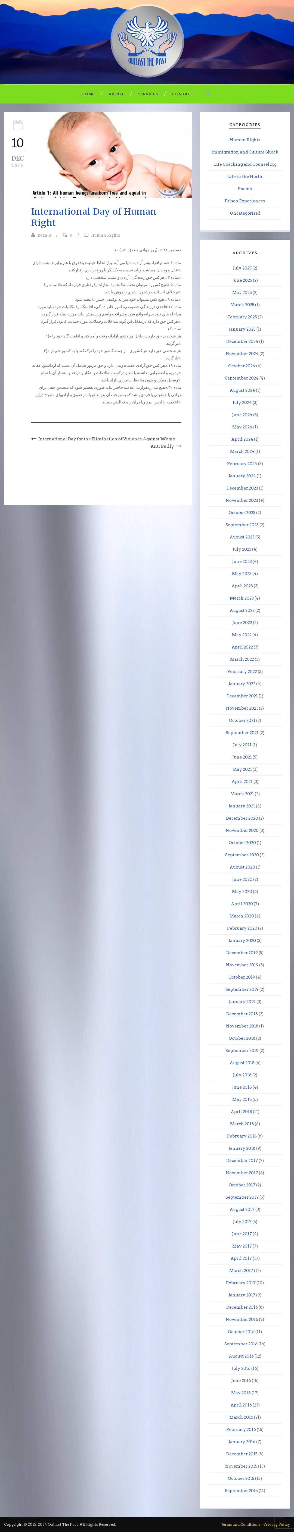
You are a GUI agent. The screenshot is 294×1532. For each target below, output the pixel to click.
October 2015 (241, 1478)
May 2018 (242, 1099)
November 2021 (242, 708)
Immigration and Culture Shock (245, 152)
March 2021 (242, 793)
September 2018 (242, 1050)
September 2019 (242, 989)
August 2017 (242, 1209)
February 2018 (242, 1136)
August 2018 (242, 1062)
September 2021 (242, 732)
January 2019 (242, 1001)
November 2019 (242, 965)
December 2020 (242, 818)
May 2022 (242, 634)
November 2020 (242, 830)
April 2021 (242, 781)
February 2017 (241, 1282)
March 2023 (242, 598)
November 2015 (241, 1466)
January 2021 (241, 806)
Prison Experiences (245, 201)
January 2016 (241, 1441)
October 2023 (242, 512)
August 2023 (242, 537)
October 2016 (241, 1331)
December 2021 (242, 696)
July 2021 (242, 744)
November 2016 (242, 1319)
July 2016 (241, 1368)
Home (88, 94)
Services (148, 94)
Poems (245, 188)
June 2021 (242, 757)
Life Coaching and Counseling (245, 164)
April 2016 (241, 1405)
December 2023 (242, 488)
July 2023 (242, 549)
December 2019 (242, 952)
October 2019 (241, 977)
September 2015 (241, 1490)
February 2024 (242, 463)
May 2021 (242, 769)
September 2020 (242, 855)
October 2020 (242, 842)
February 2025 (242, 317)
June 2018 (242, 1087)
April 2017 (241, 1258)
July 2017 (242, 1221)
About (116, 94)
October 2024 (241, 366)
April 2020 (242, 903)
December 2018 (242, 1013)
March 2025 (242, 304)
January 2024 (242, 476)
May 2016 (241, 1392)
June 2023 (242, 561)
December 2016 (242, 1307)
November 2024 (242, 353)
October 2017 (242, 1185)
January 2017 (241, 1295)
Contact (183, 94)
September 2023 (242, 524)
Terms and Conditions (241, 1524)
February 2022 (242, 671)
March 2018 (242, 1123)
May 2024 (242, 427)
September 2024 (242, 378)
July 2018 (242, 1075)
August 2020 (242, 867)
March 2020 (242, 916)
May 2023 (242, 573)
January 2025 (242, 329)
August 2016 (241, 1356)
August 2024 (242, 390)
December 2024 (242, 341)
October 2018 (242, 1038)
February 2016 (241, 1429)
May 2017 (242, 1246)
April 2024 (242, 439)
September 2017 (242, 1197)
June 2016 (241, 1380)
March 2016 (241, 1417)
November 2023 (242, 500)
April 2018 (241, 1111)
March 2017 (241, 1270)
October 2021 (242, 720)
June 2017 (242, 1234)
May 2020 (242, 891)
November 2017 (242, 1172)
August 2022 (242, 610)
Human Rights (105, 235)
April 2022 (242, 647)
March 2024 (242, 451)
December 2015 (242, 1454)
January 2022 (241, 683)
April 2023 (242, 586)
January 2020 (242, 940)
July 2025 (242, 268)
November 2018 (242, 1026)
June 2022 (242, 622)
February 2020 (242, 928)
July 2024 (242, 402)
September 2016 (241, 1344)
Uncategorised (245, 213)
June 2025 (242, 280)
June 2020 (242, 879)
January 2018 (241, 1148)
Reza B (44, 235)
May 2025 (242, 292)
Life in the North (244, 176)
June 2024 (242, 414)
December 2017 (242, 1160)
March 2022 (242, 659)
